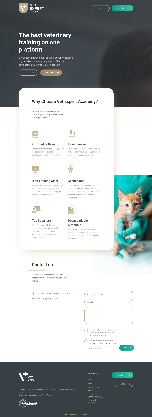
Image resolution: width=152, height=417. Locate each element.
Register (49, 72)
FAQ (89, 379)
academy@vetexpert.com (47, 298)
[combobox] (108, 302)
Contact (91, 383)
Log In (98, 8)
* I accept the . (102, 332)
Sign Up (120, 8)
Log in (26, 72)
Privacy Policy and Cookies (94, 388)
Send (125, 348)
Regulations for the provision (101, 346)
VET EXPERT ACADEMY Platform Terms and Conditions (95, 398)
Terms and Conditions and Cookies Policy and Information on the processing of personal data (102, 332)
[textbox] (107, 302)
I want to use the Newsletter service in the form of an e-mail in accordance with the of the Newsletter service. (102, 344)
